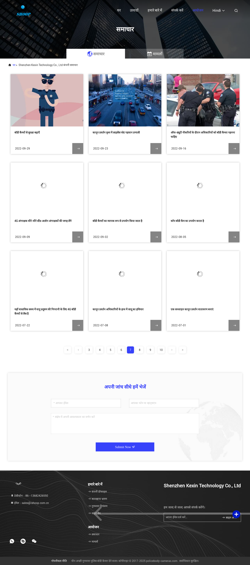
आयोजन (197, 10)
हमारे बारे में (155, 10)
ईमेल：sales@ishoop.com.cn (30, 502)
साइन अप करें (230, 517)
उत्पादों (134, 10)
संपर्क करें (177, 10)
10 (161, 349)
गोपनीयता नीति (59, 560)
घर (119, 10)
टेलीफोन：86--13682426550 (29, 495)
